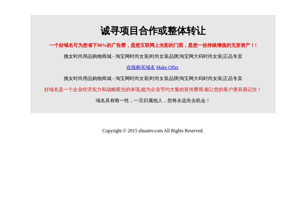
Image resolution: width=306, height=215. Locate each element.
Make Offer (167, 67)
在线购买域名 (140, 67)
